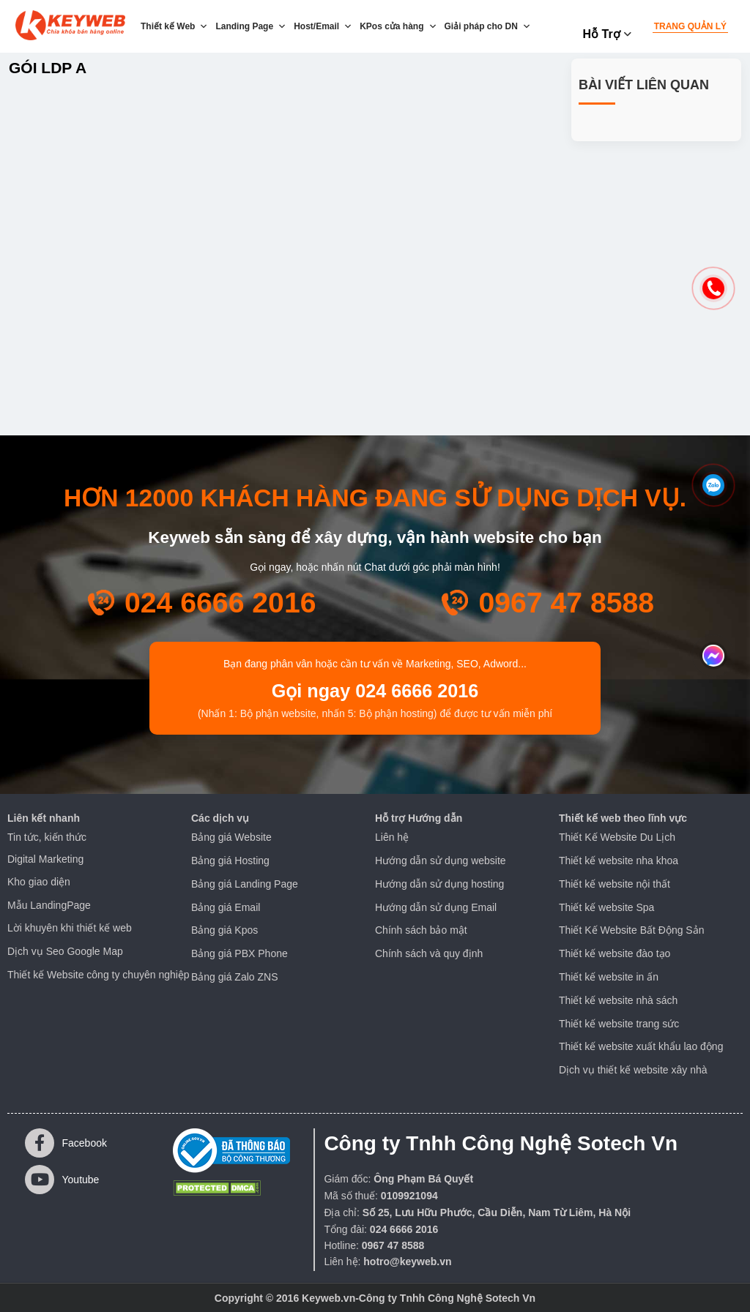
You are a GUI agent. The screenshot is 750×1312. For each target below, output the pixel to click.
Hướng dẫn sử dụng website (440, 860)
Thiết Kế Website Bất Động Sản (631, 930)
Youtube (62, 1179)
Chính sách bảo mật (421, 930)
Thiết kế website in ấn (608, 977)
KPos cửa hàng (398, 26)
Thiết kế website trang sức (619, 1024)
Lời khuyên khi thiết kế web (69, 928)
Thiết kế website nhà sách (618, 1000)
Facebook (66, 1143)
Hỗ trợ (601, 34)
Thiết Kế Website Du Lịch (617, 837)
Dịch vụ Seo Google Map (65, 951)
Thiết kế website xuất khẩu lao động (641, 1046)
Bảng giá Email (225, 907)
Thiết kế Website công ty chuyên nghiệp (98, 975)
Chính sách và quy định (429, 953)
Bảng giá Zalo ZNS (234, 977)
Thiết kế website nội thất (614, 884)
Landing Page (250, 26)
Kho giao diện (38, 882)
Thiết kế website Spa (606, 907)
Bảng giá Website (231, 837)
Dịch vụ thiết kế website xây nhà (633, 1070)
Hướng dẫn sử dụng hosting (439, 884)
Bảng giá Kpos (224, 930)
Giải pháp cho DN (488, 26)
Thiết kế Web (174, 26)
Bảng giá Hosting (230, 860)
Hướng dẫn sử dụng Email (436, 907)
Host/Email (323, 26)
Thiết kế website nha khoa (618, 860)
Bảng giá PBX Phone (239, 953)
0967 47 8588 (566, 602)
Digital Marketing (45, 859)
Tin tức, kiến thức (46, 837)
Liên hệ (392, 837)
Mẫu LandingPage (49, 905)
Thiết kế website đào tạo (614, 953)
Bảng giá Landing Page (244, 884)
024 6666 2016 (220, 602)
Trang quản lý (690, 26)
